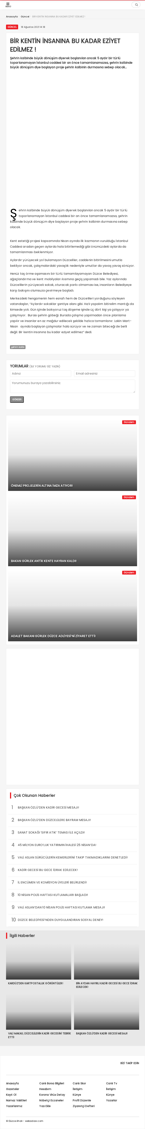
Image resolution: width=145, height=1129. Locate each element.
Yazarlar (111, 1100)
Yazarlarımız (14, 1106)
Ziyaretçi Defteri (83, 1106)
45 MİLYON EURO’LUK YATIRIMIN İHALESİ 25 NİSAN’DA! (54, 845)
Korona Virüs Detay (52, 1095)
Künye (77, 1095)
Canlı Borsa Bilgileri (51, 1083)
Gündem (129, 422)
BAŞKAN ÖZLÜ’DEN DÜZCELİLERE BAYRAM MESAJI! (51, 820)
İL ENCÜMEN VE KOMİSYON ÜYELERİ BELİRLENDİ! (49, 882)
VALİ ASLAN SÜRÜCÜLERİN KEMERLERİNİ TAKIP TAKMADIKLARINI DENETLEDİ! (70, 857)
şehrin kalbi (17, 347)
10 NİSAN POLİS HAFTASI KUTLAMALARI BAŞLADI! (50, 895)
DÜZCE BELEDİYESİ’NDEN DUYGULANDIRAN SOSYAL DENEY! (57, 920)
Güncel (12, 27)
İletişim (77, 1089)
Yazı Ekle (45, 1106)
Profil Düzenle (82, 1100)
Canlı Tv (111, 1083)
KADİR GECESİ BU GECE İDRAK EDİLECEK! (45, 870)
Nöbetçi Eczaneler (51, 1100)
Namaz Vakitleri (16, 1100)
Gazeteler (12, 1089)
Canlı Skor (79, 1083)
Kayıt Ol (11, 1095)
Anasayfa (12, 1083)
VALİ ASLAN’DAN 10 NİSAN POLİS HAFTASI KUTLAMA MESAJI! (58, 907)
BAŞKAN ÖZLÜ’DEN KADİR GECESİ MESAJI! (45, 807)
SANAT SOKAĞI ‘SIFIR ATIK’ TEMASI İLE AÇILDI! (48, 832)
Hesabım (45, 1089)
